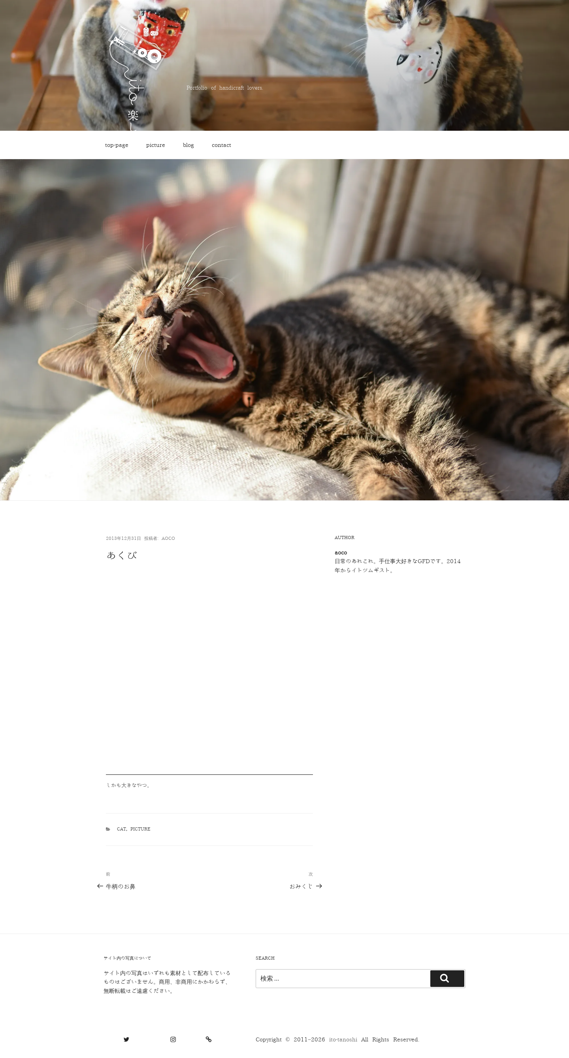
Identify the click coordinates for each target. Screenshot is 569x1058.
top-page (116, 145)
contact (221, 145)
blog (188, 145)
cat (121, 829)
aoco (168, 538)
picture (155, 145)
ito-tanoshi (345, 1040)
